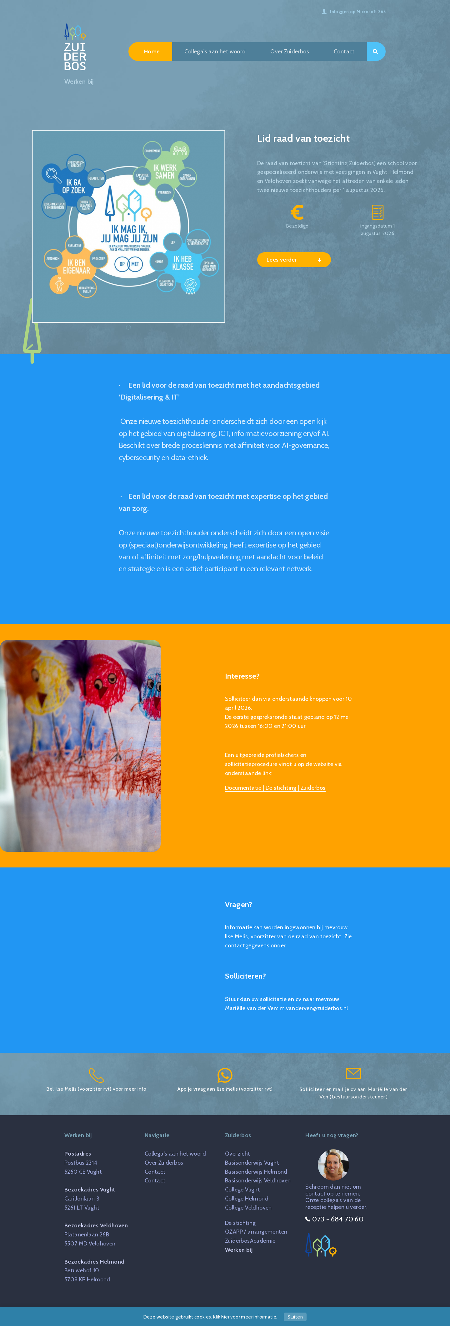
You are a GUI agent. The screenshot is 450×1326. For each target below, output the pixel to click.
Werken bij (238, 1249)
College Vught (242, 1189)
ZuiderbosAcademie (250, 1240)
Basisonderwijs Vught (252, 1162)
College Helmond (246, 1198)
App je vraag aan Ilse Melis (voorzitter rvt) (225, 1080)
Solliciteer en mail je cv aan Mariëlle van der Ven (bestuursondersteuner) (354, 1083)
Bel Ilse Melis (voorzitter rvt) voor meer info (96, 1080)
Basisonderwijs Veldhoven (258, 1180)
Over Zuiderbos (289, 51)
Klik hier (221, 1317)
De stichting (240, 1223)
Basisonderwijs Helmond (256, 1171)
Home (152, 51)
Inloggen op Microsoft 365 (358, 11)
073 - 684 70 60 (334, 1219)
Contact (344, 51)
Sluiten (295, 1317)
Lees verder (282, 259)
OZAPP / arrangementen (256, 1231)
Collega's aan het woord (215, 51)
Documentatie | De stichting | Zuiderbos (275, 787)
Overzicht (237, 1153)
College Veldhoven (248, 1207)
